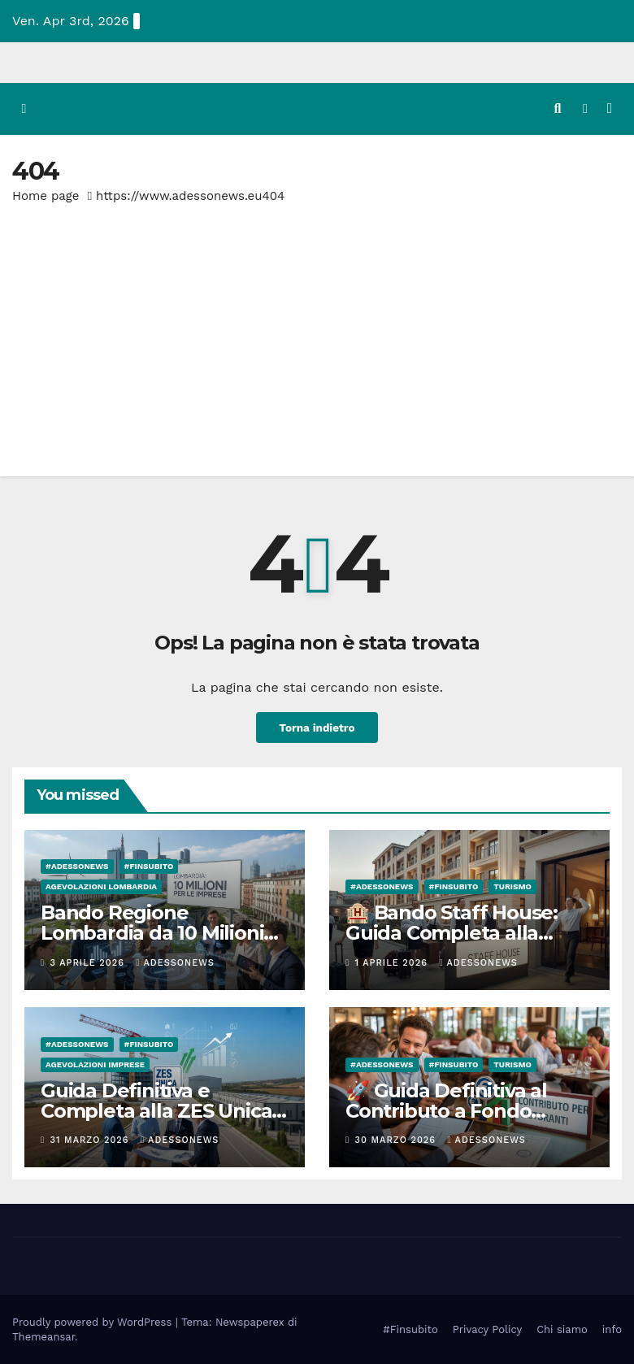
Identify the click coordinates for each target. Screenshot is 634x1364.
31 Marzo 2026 (91, 1139)
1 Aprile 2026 (393, 962)
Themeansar (43, 1336)
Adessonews (175, 962)
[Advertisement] (317, 329)
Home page (46, 195)
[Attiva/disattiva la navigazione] (609, 108)
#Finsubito (410, 1329)
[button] (557, 108)
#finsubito (149, 866)
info (612, 1329)
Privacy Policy (487, 1329)
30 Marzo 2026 (397, 1139)
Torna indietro (317, 726)
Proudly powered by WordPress (94, 1321)
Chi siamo (562, 1329)
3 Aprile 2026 (89, 962)
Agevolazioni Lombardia (101, 886)
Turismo (512, 886)
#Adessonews (77, 866)
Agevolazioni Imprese (95, 1063)
